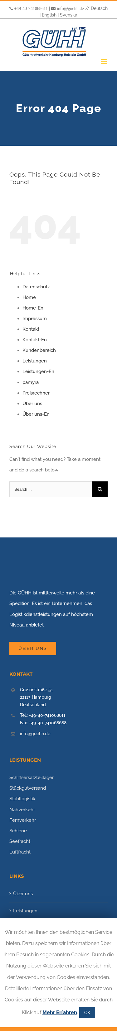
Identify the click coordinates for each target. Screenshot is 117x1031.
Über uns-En (36, 414)
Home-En (32, 308)
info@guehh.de (70, 8)
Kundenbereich (39, 350)
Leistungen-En (38, 371)
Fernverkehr (22, 820)
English (49, 14)
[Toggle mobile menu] (104, 61)
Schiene (18, 831)
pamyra (30, 382)
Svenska (68, 14)
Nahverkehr (22, 809)
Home (29, 297)
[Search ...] (50, 489)
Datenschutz (36, 287)
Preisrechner (36, 393)
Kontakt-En (34, 340)
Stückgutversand (27, 788)
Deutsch (99, 8)
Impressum (34, 318)
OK (87, 1012)
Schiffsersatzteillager (31, 777)
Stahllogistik (22, 799)
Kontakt (30, 329)
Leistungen (34, 361)
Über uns (32, 403)
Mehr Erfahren (59, 1012)
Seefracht (19, 841)
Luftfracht (20, 852)
